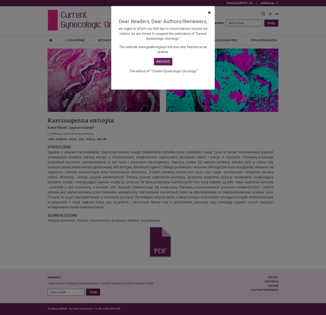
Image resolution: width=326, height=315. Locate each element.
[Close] (209, 12)
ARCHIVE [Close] (163, 62)
